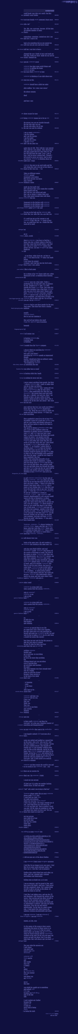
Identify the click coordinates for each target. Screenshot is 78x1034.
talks (33, 126)
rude (44, 192)
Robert (35, 428)
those (39, 304)
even (43, 393)
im (34, 350)
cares (42, 576)
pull (32, 937)
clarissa (21, 373)
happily (29, 734)
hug (38, 282)
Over (32, 905)
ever (28, 45)
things (46, 66)
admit (25, 969)
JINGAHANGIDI (41, 845)
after (25, 88)
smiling (38, 756)
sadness (47, 900)
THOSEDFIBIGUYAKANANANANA (36, 840)
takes (36, 783)
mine (33, 520)
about (47, 76)
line (37, 909)
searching (38, 350)
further (38, 1000)
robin (22, 72)
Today (46, 282)
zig (30, 747)
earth (32, 518)
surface (47, 896)
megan (21, 62)
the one (21, 414)
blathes (46, 857)
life (34, 148)
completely (32, 887)
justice (33, 437)
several (28, 444)
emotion (26, 460)
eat (32, 874)
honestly (26, 496)
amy (22, 15)
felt (32, 885)
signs (36, 808)
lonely (36, 885)
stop (45, 901)
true (38, 433)
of (37, 30)
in (50, 153)
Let (40, 294)
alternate (41, 867)
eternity (41, 637)
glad (50, 518)
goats (34, 269)
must (31, 244)
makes (40, 194)
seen (31, 549)
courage (42, 218)
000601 (57, 160)
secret (26, 296)
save (25, 717)
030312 (57, 544)
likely (32, 72)
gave (31, 282)
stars (36, 542)
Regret (46, 291)
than (41, 448)
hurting (27, 338)
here (28, 101)
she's (27, 631)
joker (34, 143)
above (41, 857)
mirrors (26, 399)
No (51, 867)
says (25, 429)
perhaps (27, 500)
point (33, 901)
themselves (39, 498)
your (33, 13)
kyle (37, 294)
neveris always (19, 691)
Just (25, 180)
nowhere (44, 322)
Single (26, 446)
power (36, 928)
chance (45, 245)
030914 (57, 598)
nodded (40, 740)
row (39, 880)
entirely (44, 905)
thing (28, 167)
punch (33, 909)
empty (26, 487)
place (45, 257)
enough (37, 196)
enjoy (25, 755)
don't (51, 576)
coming (39, 155)
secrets (36, 674)
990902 (57, 62)
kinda (45, 222)
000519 (57, 143)
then (45, 151)
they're (26, 316)
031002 (57, 678)
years (49, 433)
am (52, 36)
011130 (56, 345)
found (29, 520)
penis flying (20, 208)
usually (26, 312)
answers (38, 945)
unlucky (37, 903)
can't (33, 128)
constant (36, 874)
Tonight (31, 285)
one (43, 43)
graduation (27, 283)
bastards (26, 325)
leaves (45, 909)
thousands (35, 552)
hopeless (43, 723)
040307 (57, 717)
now (50, 76)
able (52, 451)
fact (50, 481)
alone (25, 113)
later (25, 435)
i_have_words (28, 236)
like (29, 214)
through (46, 122)
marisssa (21, 198)
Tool (25, 306)
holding (42, 439)
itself (33, 224)
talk (31, 889)
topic (35, 935)
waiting (29, 708)
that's (38, 644)
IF (34, 841)
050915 (57, 827)
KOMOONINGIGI (36, 843)
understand (36, 391)
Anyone (42, 28)
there (25, 240)
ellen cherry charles (18, 364)
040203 (57, 712)
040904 (57, 771)
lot (37, 126)
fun (25, 222)
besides (26, 652)
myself (28, 157)
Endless (26, 872)
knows (40, 518)
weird (36, 867)
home (29, 567)
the (49, 28)
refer (46, 444)
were (38, 188)
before (44, 244)
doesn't (35, 572)
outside (26, 287)
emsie (21, 57)
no (41, 43)
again (42, 785)
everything (49, 407)
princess (35, 799)
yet (44, 255)
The (25, 428)
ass (39, 804)
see (37, 122)
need (37, 369)
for (53, 55)
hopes (34, 422)
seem (44, 220)
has (31, 66)
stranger (33, 760)
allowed (48, 149)
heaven (26, 518)
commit (40, 642)
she (32, 242)
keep (48, 296)
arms (38, 291)
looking (29, 362)
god (30, 652)
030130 (57, 538)
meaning (46, 511)
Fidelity (39, 549)
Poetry (26, 32)
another (34, 431)
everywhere (35, 177)
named (47, 43)
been (33, 153)
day (43, 263)
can (35, 122)
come (50, 263)
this (32, 80)
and (25, 38)
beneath (39, 896)
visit (30, 565)
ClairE (21, 345)
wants (49, 572)
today (47, 84)
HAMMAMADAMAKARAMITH (35, 849)
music (42, 802)
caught (35, 987)
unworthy (42, 459)
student (31, 134)
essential (46, 431)
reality (47, 867)
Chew (26, 699)
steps (34, 642)
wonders (47, 542)
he (36, 257)
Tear (25, 705)
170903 (57, 916)
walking (26, 439)
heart (47, 19)
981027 (57, 38)
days (28, 468)
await (26, 780)
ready (42, 384)
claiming (36, 316)
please (26, 247)
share (36, 298)
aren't (33, 789)
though (26, 357)
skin (36, 13)
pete (22, 760)
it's (46, 635)
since (42, 151)
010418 (57, 251)
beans (41, 68)
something (33, 43)
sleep (25, 874)
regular (26, 747)
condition (38, 429)
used (25, 490)
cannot (26, 437)
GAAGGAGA (28, 841)
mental (32, 973)
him (28, 55)
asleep (38, 265)
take (25, 642)
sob (26, 789)
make (25, 559)
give (35, 359)
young (42, 188)
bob (22, 831)
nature (30, 926)
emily (21, 143)
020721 (57, 414)
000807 (57, 182)
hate (25, 55)
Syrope (21, 378)
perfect (35, 424)
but (47, 13)
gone (31, 631)
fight (25, 939)
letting (47, 470)
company (33, 558)
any (48, 459)
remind (41, 36)
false (33, 500)
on (30, 80)
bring (51, 887)
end (31, 489)
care (48, 480)
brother (37, 932)
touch (27, 563)
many (30, 132)
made (49, 53)
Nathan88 (20, 520)
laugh (39, 373)
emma (21, 24)
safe (32, 949)
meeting (50, 275)
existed (36, 261)
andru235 (20, 789)
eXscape (21, 717)
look (34, 212)
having (48, 448)
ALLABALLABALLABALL (33, 838)
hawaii (37, 933)
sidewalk (39, 749)
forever (28, 159)
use (43, 489)
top (38, 905)
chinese (33, 561)
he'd (46, 263)
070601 (57, 852)
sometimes (27, 928)
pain (41, 874)
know (39, 49)
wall (41, 208)
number (33, 30)
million (26, 785)
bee (22, 128)
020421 (57, 369)
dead (25, 95)
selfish (38, 192)
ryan (22, 538)
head (49, 935)
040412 (57, 725)
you (31, 28)
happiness (27, 431)
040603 (57, 766)
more (31, 448)
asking (31, 399)
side (25, 996)
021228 (57, 520)
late (45, 569)
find (45, 240)
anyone (33, 179)
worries (34, 771)
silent (49, 911)
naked (30, 208)
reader (31, 138)
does (28, 455)
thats (38, 627)
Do (53, 808)
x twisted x (20, 725)
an (41, 359)
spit (43, 939)
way (33, 53)
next (34, 165)
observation (38, 876)
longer (37, 865)
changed (26, 53)
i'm (31, 155)
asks (33, 124)
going (25, 672)
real (41, 395)
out (39, 124)
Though (48, 155)
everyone (27, 19)
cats (51, 554)
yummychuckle (19, 277)
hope (33, 160)
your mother (20, 269)
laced (22, 771)
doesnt (26, 485)
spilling (33, 68)
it (36, 194)
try (42, 169)
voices (45, 88)
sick (47, 194)
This (45, 287)
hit (38, 935)
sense (37, 500)
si (35, 242)
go (24, 234)
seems (26, 400)
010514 (57, 265)
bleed (39, 872)
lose (25, 414)
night (45, 165)
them (49, 167)
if (32, 188)
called (40, 84)
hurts (41, 481)
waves (26, 898)
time (52, 28)
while (32, 373)
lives (30, 785)
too (48, 55)
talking (49, 569)
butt (39, 907)
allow (44, 898)
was (31, 49)
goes (31, 629)
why (48, 36)
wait (25, 635)
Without (26, 182)
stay (32, 101)
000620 (57, 169)
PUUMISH (48, 841)
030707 (57, 578)
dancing (26, 470)
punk (27, 799)
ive (49, 489)
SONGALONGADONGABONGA (36, 836)
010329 (57, 214)
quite (27, 1005)
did (26, 857)
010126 (57, 198)
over (36, 45)
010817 (57, 333)
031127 (57, 691)
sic (25, 941)
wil (26, 333)
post (31, 857)
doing (43, 570)
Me (28, 28)
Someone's (27, 202)
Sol (22, 251)
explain (30, 1000)
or (36, 275)
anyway (26, 574)
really (35, 187)
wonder (27, 345)
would (32, 451)
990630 (57, 57)
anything (36, 382)
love (33, 70)
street (38, 439)
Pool (41, 287)
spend (33, 196)
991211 (57, 80)
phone (28, 91)
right (43, 76)
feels (44, 410)
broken (21, 729)
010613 (57, 329)
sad (51, 55)
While (26, 459)
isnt (25, 976)
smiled (32, 740)
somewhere (27, 36)
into (29, 148)
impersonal (49, 355)
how (31, 345)
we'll (28, 320)
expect (31, 382)
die (48, 804)
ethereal (21, 735)
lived (31, 933)
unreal (21, 402)
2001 (47, 285)
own (25, 473)
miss (37, 88)
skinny (34, 194)
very (39, 13)
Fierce (21, 712)
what (52, 384)
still (32, 433)
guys (43, 53)
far (33, 565)
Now (25, 265)
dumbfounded (34, 496)
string (43, 492)
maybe (26, 359)
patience (50, 283)
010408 (57, 236)
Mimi (21, 169)
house (41, 274)
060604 (57, 831)
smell (44, 320)
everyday (46, 437)
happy (49, 455)
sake (49, 478)
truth (25, 1004)
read (46, 549)
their (28, 151)
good (25, 756)
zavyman (21, 182)
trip (41, 631)
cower (48, 930)
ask (35, 167)
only (25, 167)
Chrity (21, 236)
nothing (47, 570)
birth (31, 340)
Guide (34, 550)
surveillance (28, 876)
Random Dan (19, 369)
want (32, 38)
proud (42, 883)
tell (25, 157)
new (52, 304)
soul (47, 468)
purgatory (46, 869)
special (26, 62)
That (32, 306)
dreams (41, 422)
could (25, 13)
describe (37, 435)
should (32, 84)
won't (32, 15)
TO (49, 836)
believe (37, 320)
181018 (57, 1011)
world (32, 151)
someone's (42, 19)
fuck (30, 269)
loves (33, 449)
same (39, 153)
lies (31, 165)
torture (29, 333)
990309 (57, 49)
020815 (57, 473)
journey (49, 723)
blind (22, 19)
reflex (42, 397)
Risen (21, 916)
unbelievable (28, 907)
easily (43, 13)
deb (22, 113)
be (36, 38)
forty (45, 433)
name (32, 182)
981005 (57, 32)
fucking (48, 783)
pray (29, 265)
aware (26, 442)
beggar (26, 753)
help (25, 462)
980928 (57, 19)
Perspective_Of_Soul (17, 473)
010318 (57, 208)
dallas (21, 38)
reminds (47, 802)
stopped (39, 751)
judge (48, 384)
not (31, 45)
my (35, 55)
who (25, 24)
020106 (57, 364)
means (36, 118)
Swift (22, 214)
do (29, 43)
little (35, 797)
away (51, 19)
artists (34, 554)
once (25, 407)
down (31, 439)
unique (39, 149)
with (33, 190)
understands (43, 574)
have (36, 84)
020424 (57, 378)
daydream (44, 559)
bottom (26, 397)
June (41, 285)
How (25, 418)
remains (33, 91)
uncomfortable (40, 911)
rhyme (38, 672)
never (42, 45)
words (26, 57)
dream (27, 263)
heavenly (27, 514)
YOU (37, 841)
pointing (43, 808)
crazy (35, 629)
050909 (57, 812)
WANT (41, 841)
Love (44, 153)
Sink (35, 896)
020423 (57, 373)
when (42, 514)
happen (32, 744)
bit (32, 818)
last (34, 49)
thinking (34, 76)
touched (38, 563)
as (52, 167)
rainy (25, 569)
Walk (25, 703)
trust (25, 80)
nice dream (20, 49)
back (43, 155)
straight (41, 122)
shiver (21, 333)
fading (36, 894)
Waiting (26, 710)
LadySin (21, 582)
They (37, 148)
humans (33, 668)
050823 (57, 789)
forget (47, 45)
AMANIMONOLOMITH (32, 847)
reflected (47, 422)
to (34, 38)
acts (44, 214)
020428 (57, 402)
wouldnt (50, 188)
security (43, 500)
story (48, 865)
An (25, 30)
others (47, 498)
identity (33, 395)
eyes (43, 395)
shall (50, 468)
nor (53, 501)
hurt (31, 198)
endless (29, 88)
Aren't (26, 691)
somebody (49, 453)
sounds (41, 355)
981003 (57, 24)
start (45, 903)
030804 (57, 582)
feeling (35, 487)
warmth (32, 755)
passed (48, 740)
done (34, 66)
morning (33, 289)
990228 (57, 45)
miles (35, 255)
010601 (57, 277)
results (34, 460)
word (25, 224)
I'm (25, 212)
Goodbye (50, 293)
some (38, 66)
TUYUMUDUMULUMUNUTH (34, 851)
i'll (24, 783)
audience (27, 911)
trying (40, 789)
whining (29, 623)
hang (25, 190)
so (27, 132)
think (37, 53)
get (33, 45)
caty (22, 32)
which (35, 872)
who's (26, 589)
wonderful (30, 418)
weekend (35, 492)
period (36, 503)
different (33, 173)
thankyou (27, 249)
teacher (34, 136)
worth (43, 407)
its (30, 481)
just (27, 212)
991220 (57, 118)
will (25, 45)
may (38, 247)
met (38, 378)
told (25, 49)
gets (40, 578)
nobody (34, 734)
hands (47, 439)
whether (42, 509)
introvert (32, 883)
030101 (57, 533)
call (29, 247)
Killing (26, 880)
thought (45, 745)
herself (26, 633)
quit (25, 623)
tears (36, 113)
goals (33, 633)
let (28, 806)
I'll (46, 296)
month (27, 637)
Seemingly (27, 177)
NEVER (29, 153)
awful (42, 66)
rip (34, 698)
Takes (26, 173)
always (27, 350)
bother (36, 15)
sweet (37, 62)
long (28, 640)
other (34, 440)
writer (34, 140)
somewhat (35, 459)
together (47, 629)
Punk (32, 804)
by (30, 224)
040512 (57, 729)
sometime (35, 36)
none (49, 552)
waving (34, 898)
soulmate (36, 509)
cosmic (49, 907)
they (50, 13)
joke (25, 909)
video (29, 306)
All (47, 28)
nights (52, 466)
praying (31, 663)
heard (51, 442)
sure (28, 945)
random (32, 745)
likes (48, 554)
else (31, 298)
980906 (57, 15)
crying (33, 587)
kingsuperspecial (19, 329)
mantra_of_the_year (30, 921)
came (25, 148)
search (32, 361)
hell (33, 275)
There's (26, 901)
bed (46, 567)
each (41, 165)
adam (22, 45)
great (33, 507)
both (39, 296)
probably (27, 15)
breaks (32, 19)
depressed (27, 275)
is (30, 68)
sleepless (21, 827)
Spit (25, 701)
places (40, 565)
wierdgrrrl (20, 265)
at (32, 274)
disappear (30, 896)
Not (25, 945)
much (25, 169)
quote (28, 428)
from (38, 255)
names (38, 173)
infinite (28, 30)
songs (42, 552)
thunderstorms (31, 556)
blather (56, 1013)
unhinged (20, 229)
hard (31, 435)
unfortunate (29, 903)
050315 (57, 775)
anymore (51, 861)
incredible (27, 420)
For (45, 298)
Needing (26, 471)
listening (29, 682)
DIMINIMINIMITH (30, 852)
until (40, 885)
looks (25, 214)
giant (45, 907)
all (28, 224)
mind (28, 629)
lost (38, 289)
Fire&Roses (20, 578)
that (38, 43)
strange (49, 306)
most (27, 72)
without (39, 128)
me (28, 24)
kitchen (37, 202)
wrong (30, 766)
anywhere (43, 661)
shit (42, 126)
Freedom (37, 446)
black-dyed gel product (17, 308)
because (26, 674)
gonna (46, 388)
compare (43, 345)
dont (28, 196)
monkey (29, 621)
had (25, 43)
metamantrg (20, 646)
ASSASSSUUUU (29, 845)
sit (50, 633)
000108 (57, 128)
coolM (21, 118)
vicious (26, 930)
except (30, 113)
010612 (57, 300)
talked (47, 751)
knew (29, 261)
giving (27, 340)
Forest (33, 287)
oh (34, 88)
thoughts (40, 453)
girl (37, 806)
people (43, 304)
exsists (21, 678)
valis (22, 80)
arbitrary (45, 359)
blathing (28, 342)
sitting (29, 274)
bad (38, 187)
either (52, 274)
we (28, 222)
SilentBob (20, 160)
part (25, 994)
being (25, 118)
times (40, 30)
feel (31, 187)
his (34, 274)
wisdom (26, 935)
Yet (42, 887)
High (34, 549)
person (28, 122)
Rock (36, 804)
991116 (56, 72)
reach (42, 291)
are (28, 300)
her (48, 240)
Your (40, 806)
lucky (37, 442)
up (36, 218)
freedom (26, 451)
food (38, 561)
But (25, 179)
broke (32, 55)
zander (21, 533)
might (26, 412)
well (32, 758)
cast (36, 304)
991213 (57, 113)
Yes (25, 28)
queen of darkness (18, 598)
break (29, 13)
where (42, 242)
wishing (27, 378)
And (28, 155)
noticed (48, 758)
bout (31, 483)
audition (26, 308)
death (36, 880)
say (38, 157)
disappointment (38, 725)
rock (31, 799)
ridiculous (27, 905)
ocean (39, 926)
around (32, 175)
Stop (30, 898)
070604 (57, 857)
